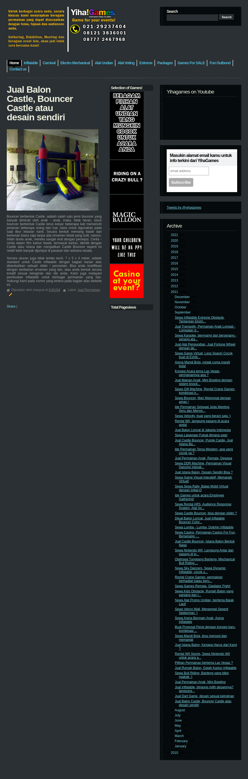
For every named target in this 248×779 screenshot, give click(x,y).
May (178, 726)
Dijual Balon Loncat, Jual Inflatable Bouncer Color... (200, 520)
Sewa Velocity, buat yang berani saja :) (203, 416)
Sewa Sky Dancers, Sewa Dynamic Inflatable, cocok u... (200, 570)
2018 (175, 252)
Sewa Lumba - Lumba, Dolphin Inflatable (204, 527)
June (179, 720)
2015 (175, 269)
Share (11, 306)
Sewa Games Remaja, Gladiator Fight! (202, 586)
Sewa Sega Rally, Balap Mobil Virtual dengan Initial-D (201, 488)
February (182, 741)
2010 (175, 753)
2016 (175, 263)
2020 (175, 241)
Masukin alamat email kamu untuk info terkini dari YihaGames (201, 158)
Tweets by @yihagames (184, 207)
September (183, 312)
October (181, 307)
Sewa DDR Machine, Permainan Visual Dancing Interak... (203, 465)
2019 (175, 246)
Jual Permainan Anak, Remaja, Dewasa (203, 458)
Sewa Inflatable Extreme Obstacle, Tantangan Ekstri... (200, 319)
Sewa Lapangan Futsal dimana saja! (201, 435)
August (180, 710)
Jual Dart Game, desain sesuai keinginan (204, 696)
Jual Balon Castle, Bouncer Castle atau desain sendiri (40, 103)
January (181, 746)
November (183, 302)
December (183, 297)
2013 (175, 280)
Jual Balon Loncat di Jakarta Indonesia (203, 430)
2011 (175, 292)
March (180, 736)
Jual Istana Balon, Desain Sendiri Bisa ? (204, 472)
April (178, 731)
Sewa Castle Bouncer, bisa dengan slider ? (206, 513)
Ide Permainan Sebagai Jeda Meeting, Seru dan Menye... (202, 409)
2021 (175, 235)
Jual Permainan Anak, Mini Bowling (200, 682)
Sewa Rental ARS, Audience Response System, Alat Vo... (203, 506)
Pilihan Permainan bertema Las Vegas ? (204, 663)
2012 (175, 286)
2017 (175, 258)
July (178, 715)
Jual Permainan (89, 290)
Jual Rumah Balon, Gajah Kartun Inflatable (205, 668)
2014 (175, 275)
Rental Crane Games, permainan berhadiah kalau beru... (199, 579)
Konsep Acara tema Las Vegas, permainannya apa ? (197, 373)
